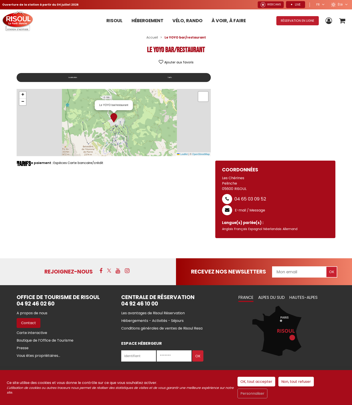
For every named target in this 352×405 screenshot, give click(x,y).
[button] (341, 21)
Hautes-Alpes (303, 297)
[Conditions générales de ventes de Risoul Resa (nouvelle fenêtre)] (161, 328)
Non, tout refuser (296, 381)
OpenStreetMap (201, 154)
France (245, 297)
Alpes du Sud (271, 297)
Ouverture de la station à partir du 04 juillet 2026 (44, 4)
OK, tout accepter (256, 381)
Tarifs (173, 77)
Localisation (76, 77)
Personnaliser (252, 393)
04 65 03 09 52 (250, 199)
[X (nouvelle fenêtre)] (109, 271)
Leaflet (182, 154)
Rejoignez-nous (68, 271)
